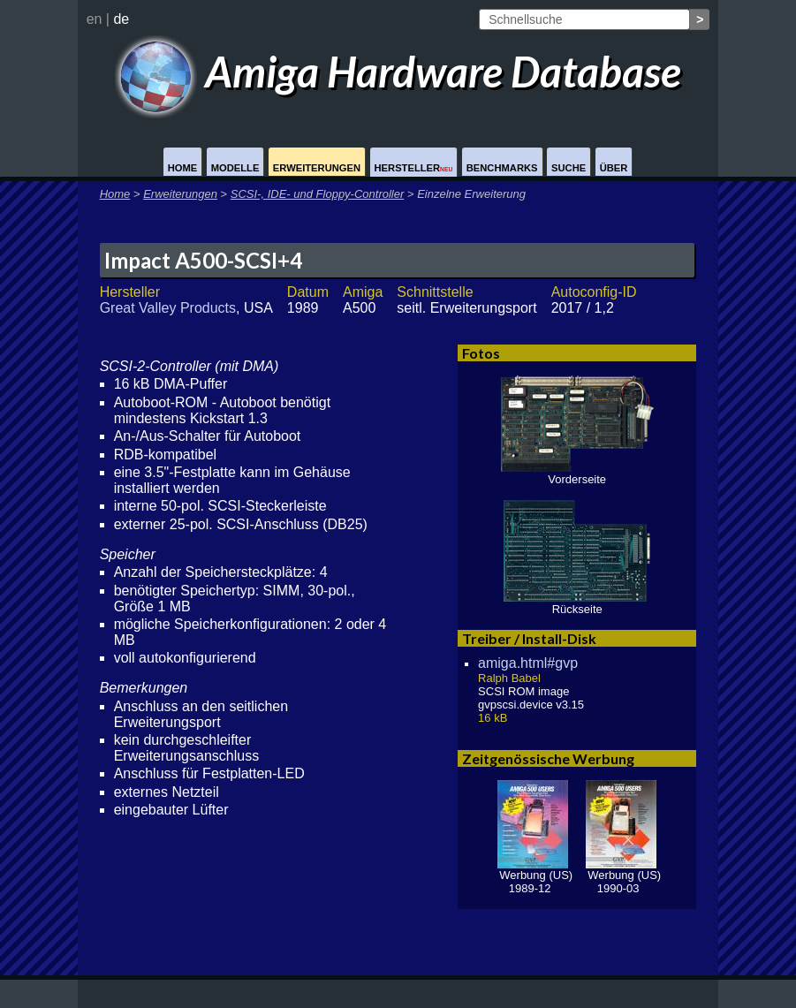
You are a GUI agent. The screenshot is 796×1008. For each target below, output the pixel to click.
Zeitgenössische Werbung (548, 758)
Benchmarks (502, 168)
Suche (568, 168)
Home (183, 168)
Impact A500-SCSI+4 (203, 260)
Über (614, 168)
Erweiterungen (316, 168)
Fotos (481, 353)
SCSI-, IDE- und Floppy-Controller (318, 194)
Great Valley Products (168, 307)
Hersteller (414, 168)
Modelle (235, 168)
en (94, 19)
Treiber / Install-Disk (529, 638)
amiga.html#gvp (528, 663)
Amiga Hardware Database (398, 71)
